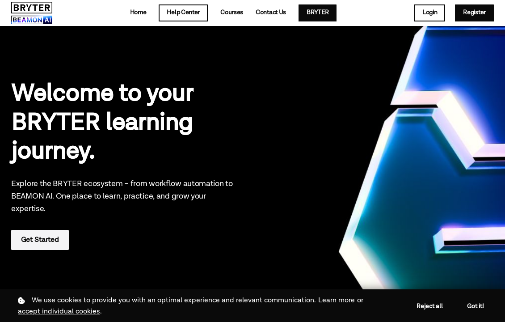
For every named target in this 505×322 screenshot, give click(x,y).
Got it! (475, 306)
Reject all (430, 306)
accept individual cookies (59, 311)
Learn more (336, 300)
